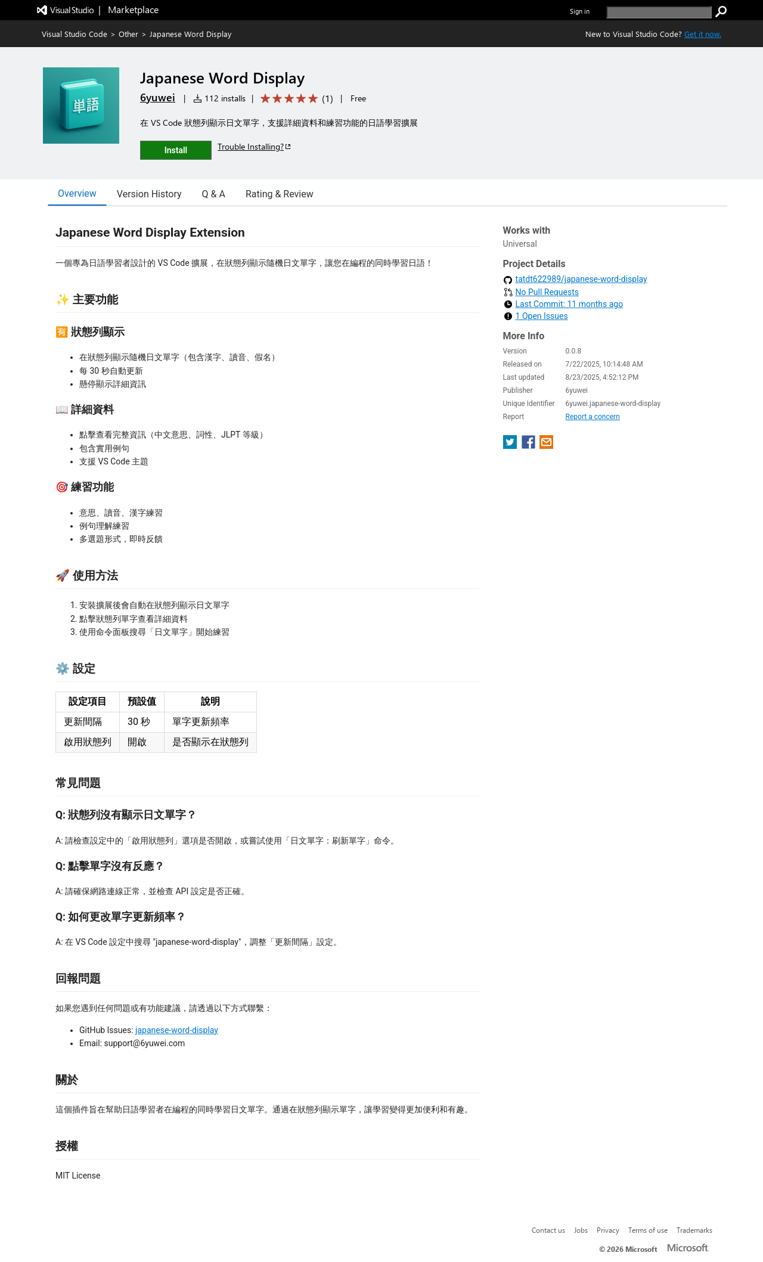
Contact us (548, 1230)
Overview (77, 193)
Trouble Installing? (255, 146)
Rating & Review (280, 194)
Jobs (581, 1230)
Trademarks (694, 1230)
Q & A (213, 194)
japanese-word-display (176, 1030)
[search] (659, 12)
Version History (149, 194)
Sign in (580, 11)
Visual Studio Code (74, 34)
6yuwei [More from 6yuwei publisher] (157, 97)
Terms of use (648, 1230)
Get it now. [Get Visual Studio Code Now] (702, 34)
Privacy (608, 1230)
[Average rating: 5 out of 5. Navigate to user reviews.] (295, 99)
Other (128, 34)
